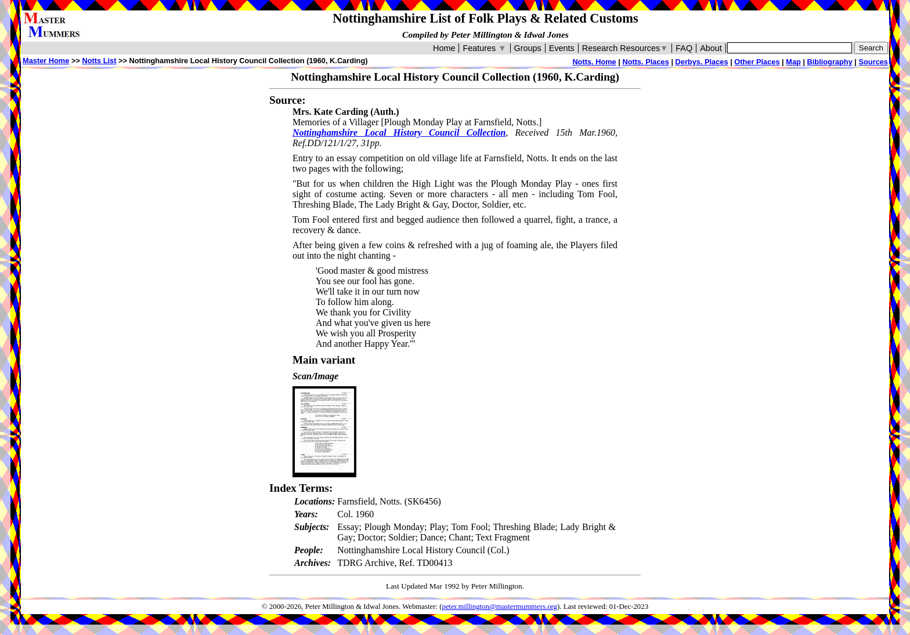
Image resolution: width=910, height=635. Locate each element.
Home (444, 48)
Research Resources (625, 48)
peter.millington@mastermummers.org (500, 607)
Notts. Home (594, 61)
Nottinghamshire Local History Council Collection (398, 132)
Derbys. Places (702, 61)
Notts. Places (645, 61)
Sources (873, 61)
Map (793, 61)
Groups (527, 48)
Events (562, 48)
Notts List (99, 60)
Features (484, 48)
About (711, 48)
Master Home (46, 60)
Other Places (756, 61)
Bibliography (830, 61)
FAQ (684, 48)
